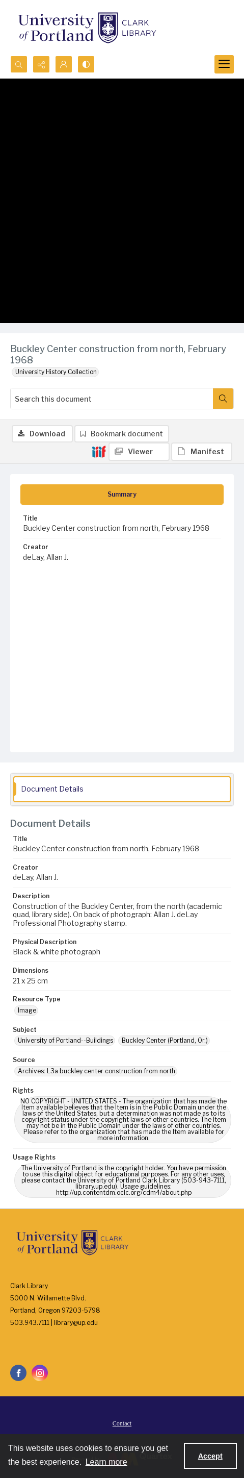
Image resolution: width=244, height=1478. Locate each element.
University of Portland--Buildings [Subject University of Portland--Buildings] (65, 1040)
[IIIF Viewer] (139, 451)
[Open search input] (19, 64)
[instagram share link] (40, 1373)
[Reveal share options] (41, 64)
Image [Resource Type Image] (27, 1010)
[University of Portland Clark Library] (86, 28)
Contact (122, 1423)
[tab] (122, 494)
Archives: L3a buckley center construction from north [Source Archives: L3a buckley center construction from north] (96, 1071)
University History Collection (56, 372)
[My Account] (64, 64)
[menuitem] (122, 1423)
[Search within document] (223, 398)
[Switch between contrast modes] (86, 64)
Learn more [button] (106, 1462)
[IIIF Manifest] (201, 451)
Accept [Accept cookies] (210, 1456)
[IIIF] (99, 451)
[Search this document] (112, 398)
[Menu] (224, 64)
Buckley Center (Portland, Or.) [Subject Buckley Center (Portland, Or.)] (165, 1040)
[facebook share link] (18, 1373)
